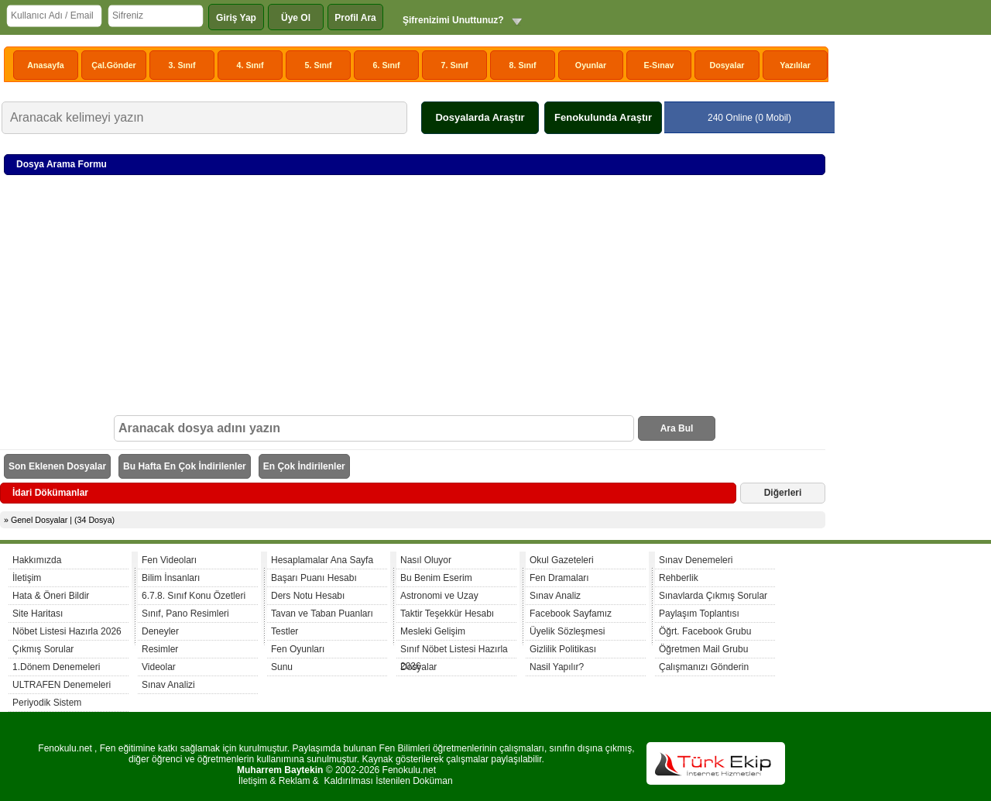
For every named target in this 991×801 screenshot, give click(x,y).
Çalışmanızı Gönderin (704, 667)
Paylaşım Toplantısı (699, 613)
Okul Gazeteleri (562, 560)
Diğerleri (783, 492)
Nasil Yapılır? (557, 667)
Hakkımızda (36, 560)
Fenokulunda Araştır (603, 117)
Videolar (159, 667)
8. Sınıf (523, 65)
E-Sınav (658, 65)
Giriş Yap (236, 17)
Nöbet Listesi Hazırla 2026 (67, 631)
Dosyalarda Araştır (479, 117)
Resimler (160, 649)
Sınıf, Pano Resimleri (185, 613)
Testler (284, 631)
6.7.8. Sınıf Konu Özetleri (193, 595)
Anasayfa (45, 65)
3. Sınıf (182, 65)
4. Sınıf (250, 65)
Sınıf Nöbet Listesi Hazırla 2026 (454, 651)
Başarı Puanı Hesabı (314, 577)
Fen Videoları (169, 560)
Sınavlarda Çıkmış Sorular (713, 595)
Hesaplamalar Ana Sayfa (322, 560)
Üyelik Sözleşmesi (567, 631)
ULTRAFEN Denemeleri (61, 684)
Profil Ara (355, 17)
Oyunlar (590, 65)
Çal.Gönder (113, 65)
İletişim (26, 577)
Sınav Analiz (555, 595)
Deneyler (160, 631)
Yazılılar (795, 65)
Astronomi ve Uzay (439, 595)
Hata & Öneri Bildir (50, 595)
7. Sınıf (454, 65)
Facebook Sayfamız (571, 613)
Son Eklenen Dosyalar (57, 466)
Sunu (282, 667)
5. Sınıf (318, 65)
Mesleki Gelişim (432, 631)
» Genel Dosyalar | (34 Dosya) (59, 519)
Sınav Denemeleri (695, 560)
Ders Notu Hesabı (308, 595)
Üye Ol (295, 17)
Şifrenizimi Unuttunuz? (453, 20)
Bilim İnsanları (171, 577)
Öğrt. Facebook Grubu (705, 631)
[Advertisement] (414, 299)
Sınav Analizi (168, 684)
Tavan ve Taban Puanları (322, 613)
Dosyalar (726, 65)
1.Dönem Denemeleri (56, 667)
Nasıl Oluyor (425, 560)
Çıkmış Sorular (43, 649)
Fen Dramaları (559, 577)
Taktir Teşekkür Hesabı (447, 613)
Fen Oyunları (297, 649)
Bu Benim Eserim (436, 577)
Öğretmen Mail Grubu (703, 649)
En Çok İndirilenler (304, 466)
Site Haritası (37, 613)
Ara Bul (677, 428)
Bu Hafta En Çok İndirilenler (184, 466)
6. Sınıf (386, 65)
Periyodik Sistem (46, 702)
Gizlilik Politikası (563, 649)
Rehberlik (678, 577)
